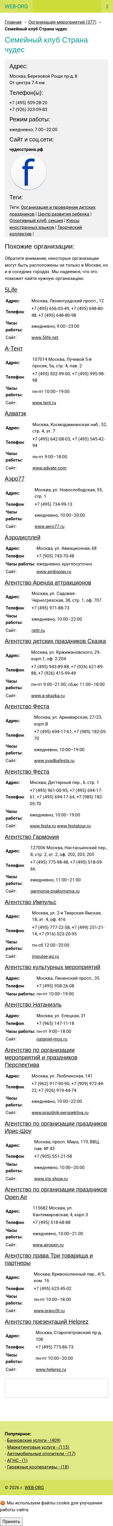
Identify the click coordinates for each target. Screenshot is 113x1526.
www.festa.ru (43, 826)
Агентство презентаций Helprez (46, 1321)
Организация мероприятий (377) (62, 22)
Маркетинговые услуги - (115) (38, 1447)
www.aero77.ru (50, 526)
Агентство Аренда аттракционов (48, 582)
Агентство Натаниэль (33, 1004)
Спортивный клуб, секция (36, 220)
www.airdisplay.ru (53, 571)
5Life (11, 289)
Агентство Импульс (30, 902)
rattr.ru (38, 630)
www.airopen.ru (48, 1245)
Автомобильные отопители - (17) (41, 1453)
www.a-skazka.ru (48, 695)
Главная (13, 22)
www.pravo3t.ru (49, 1310)
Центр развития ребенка (63, 214)
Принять (11, 1521)
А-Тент (14, 348)
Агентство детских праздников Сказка (55, 641)
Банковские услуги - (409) (34, 1440)
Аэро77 (15, 478)
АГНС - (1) (17, 1460)
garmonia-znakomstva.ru (54, 891)
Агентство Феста (27, 706)
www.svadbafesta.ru (54, 760)
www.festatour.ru (74, 826)
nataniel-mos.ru (51, 1039)
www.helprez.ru (51, 1369)
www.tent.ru (44, 402)
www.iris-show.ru (51, 1178)
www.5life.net (44, 337)
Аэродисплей (22, 537)
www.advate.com (49, 468)
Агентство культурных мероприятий (52, 967)
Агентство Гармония (32, 837)
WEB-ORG (34, 1487)
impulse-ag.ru (45, 956)
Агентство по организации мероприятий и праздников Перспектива (41, 1057)
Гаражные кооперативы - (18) (38, 1467)
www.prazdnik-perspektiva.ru (60, 1112)
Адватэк (15, 413)
